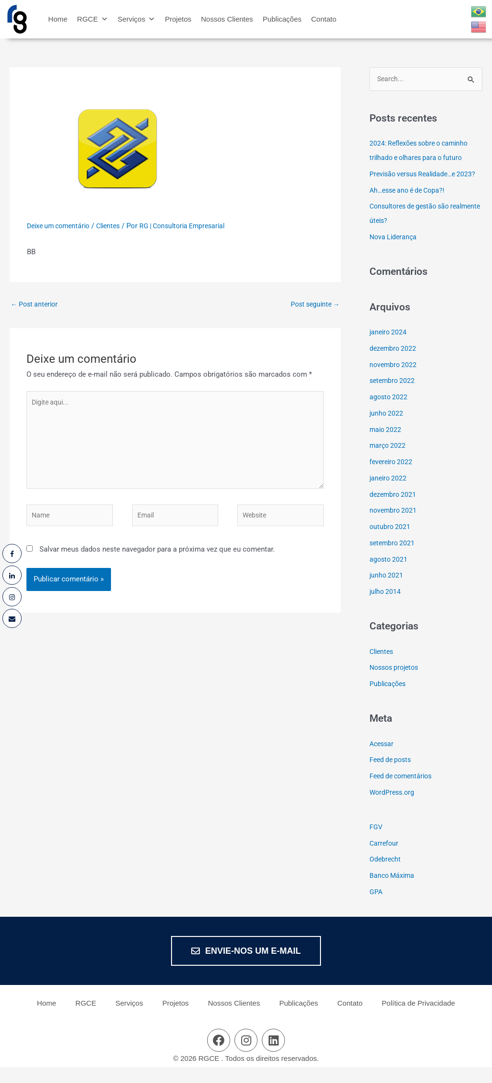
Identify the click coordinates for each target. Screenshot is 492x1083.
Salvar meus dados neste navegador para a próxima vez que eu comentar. (157, 562)
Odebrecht (385, 875)
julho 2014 (386, 607)
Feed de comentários (403, 791)
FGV (376, 842)
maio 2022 (386, 445)
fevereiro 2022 (392, 477)
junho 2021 (387, 591)
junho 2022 (387, 428)
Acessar (382, 759)
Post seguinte (313, 304)
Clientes (115, 226)
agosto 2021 (389, 574)
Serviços (137, 19)
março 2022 (388, 461)
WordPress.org (393, 807)
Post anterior (36, 304)
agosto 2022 (389, 412)
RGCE (92, 19)
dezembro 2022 (393, 363)
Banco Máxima (393, 890)
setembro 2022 (393, 396)
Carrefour (384, 858)
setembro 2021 (393, 558)
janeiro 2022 (389, 493)
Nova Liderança (394, 252)
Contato (324, 19)
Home (57, 19)
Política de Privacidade (418, 1019)
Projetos (178, 19)
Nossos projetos (396, 683)
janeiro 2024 (389, 347)
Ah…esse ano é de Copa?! (410, 205)
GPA (376, 907)
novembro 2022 (394, 380)
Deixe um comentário (61, 226)
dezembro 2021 (393, 509)
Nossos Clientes (227, 19)
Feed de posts (392, 775)
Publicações (282, 19)
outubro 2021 (390, 542)
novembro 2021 (394, 526)
